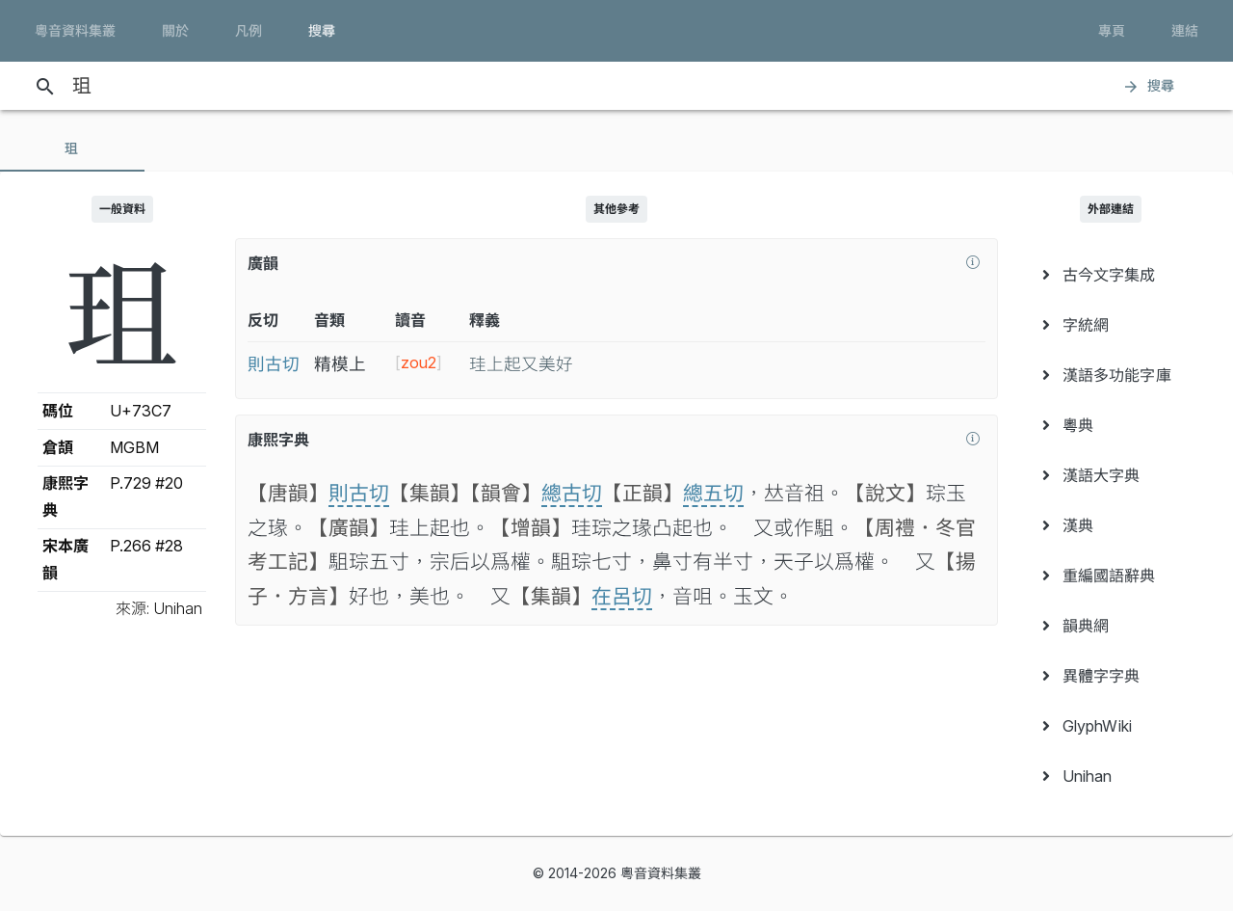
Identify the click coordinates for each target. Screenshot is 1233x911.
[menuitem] (1111, 275)
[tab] (72, 148)
